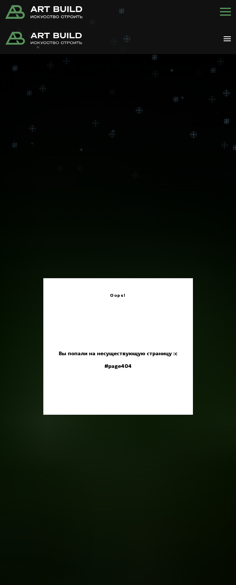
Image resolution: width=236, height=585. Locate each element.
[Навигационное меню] (225, 12)
